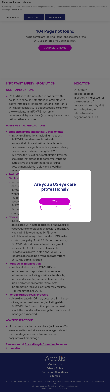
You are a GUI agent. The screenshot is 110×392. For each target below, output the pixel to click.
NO (55, 207)
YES (54, 201)
